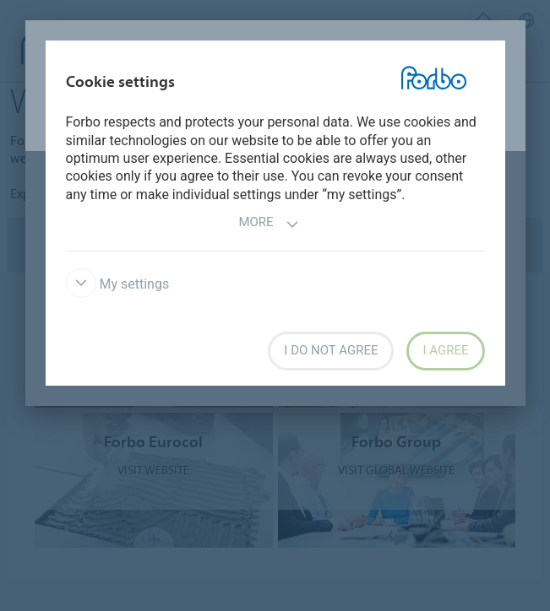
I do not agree (331, 350)
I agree (445, 350)
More (268, 224)
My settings (118, 284)
